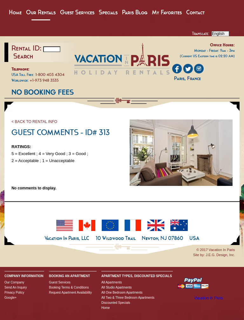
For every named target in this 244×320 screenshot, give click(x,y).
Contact (195, 12)
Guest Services (77, 12)
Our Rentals (41, 12)
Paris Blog (134, 12)
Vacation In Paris (208, 298)
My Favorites (167, 12)
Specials (108, 12)
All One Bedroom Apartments (122, 292)
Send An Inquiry (15, 287)
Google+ (10, 297)
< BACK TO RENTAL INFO (34, 121)
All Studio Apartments (116, 287)
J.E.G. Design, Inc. (220, 255)
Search (23, 55)
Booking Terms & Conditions (69, 287)
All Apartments (111, 282)
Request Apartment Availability (70, 292)
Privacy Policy (14, 292)
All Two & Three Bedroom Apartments (127, 297)
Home (15, 12)
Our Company (14, 282)
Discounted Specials (115, 302)
